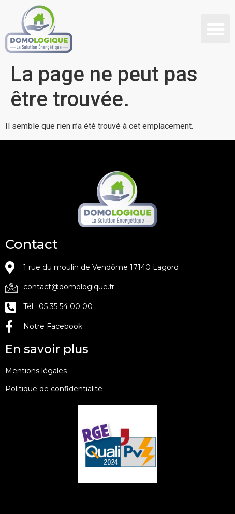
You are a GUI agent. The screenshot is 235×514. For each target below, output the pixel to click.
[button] (215, 28)
